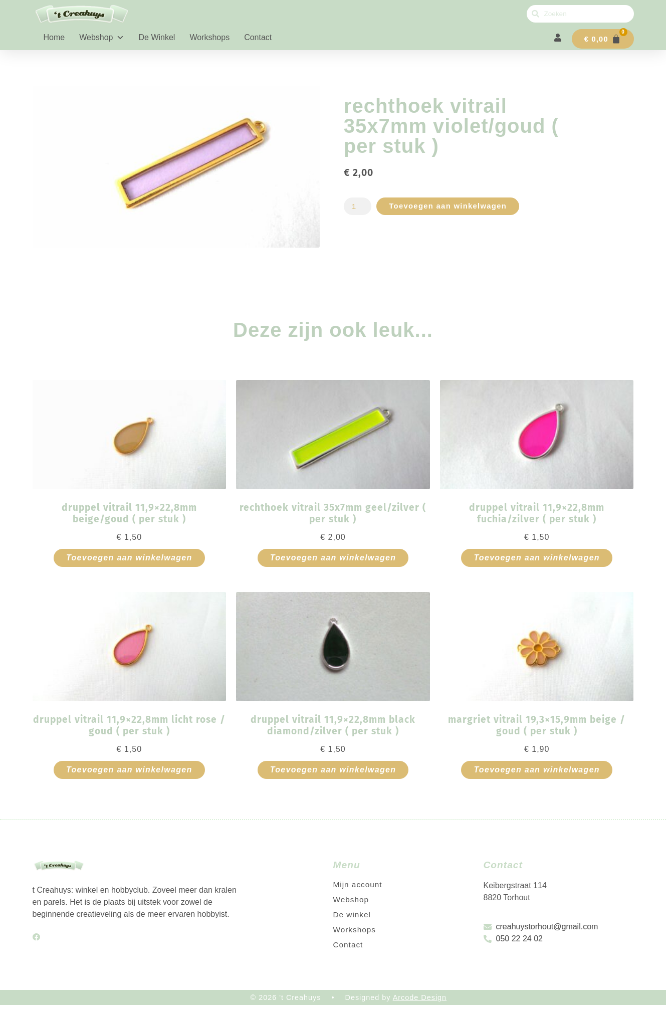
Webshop (101, 38)
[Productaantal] (358, 211)
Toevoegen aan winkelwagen (453, 211)
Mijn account (358, 889)
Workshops (209, 37)
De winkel (157, 37)
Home (54, 37)
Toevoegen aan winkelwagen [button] (129, 562)
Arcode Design (420, 1002)
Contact (258, 37)
